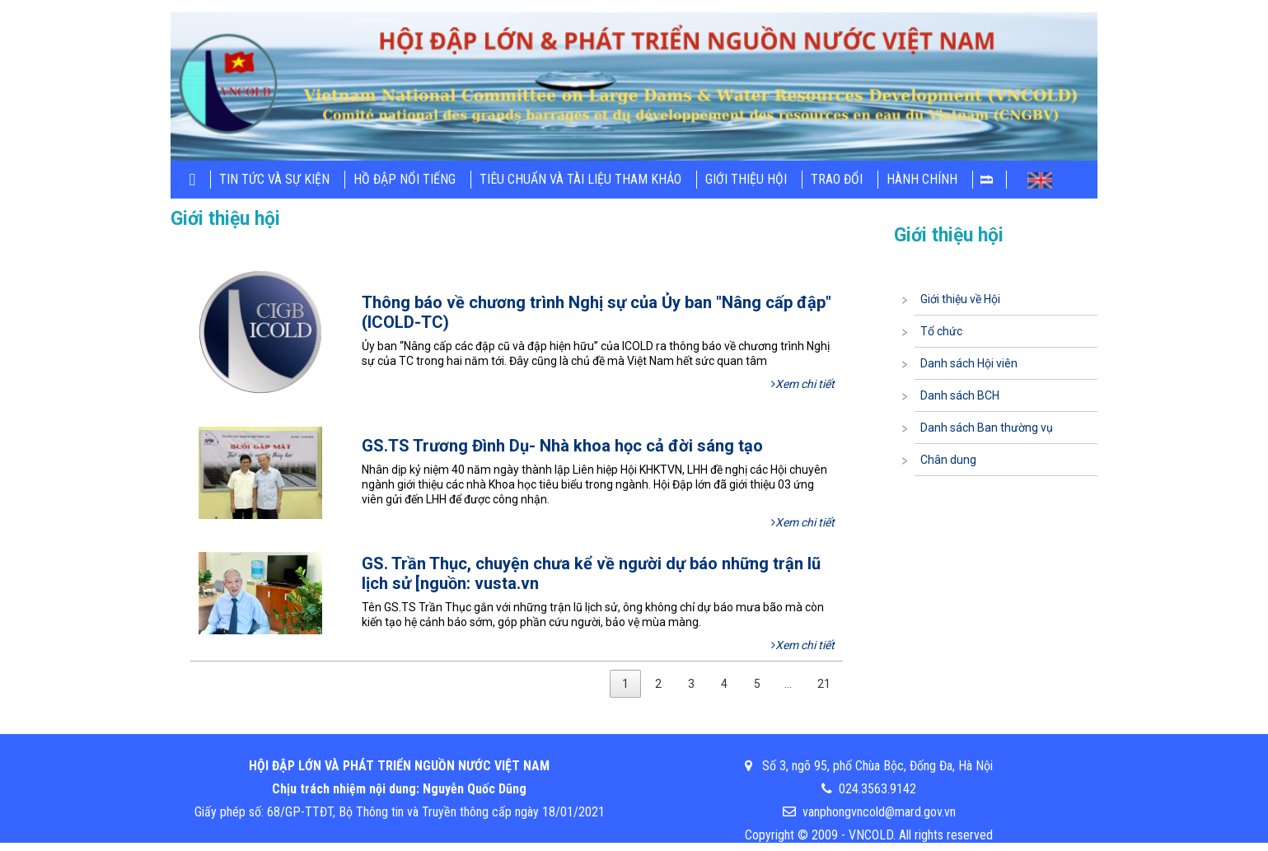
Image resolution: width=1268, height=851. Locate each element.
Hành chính (922, 179)
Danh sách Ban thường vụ (986, 427)
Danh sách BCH (959, 395)
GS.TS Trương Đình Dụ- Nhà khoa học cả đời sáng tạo (562, 446)
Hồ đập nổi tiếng (404, 179)
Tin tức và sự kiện (274, 179)
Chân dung (948, 459)
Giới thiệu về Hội (960, 299)
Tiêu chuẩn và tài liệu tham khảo (580, 179)
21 (824, 683)
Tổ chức (941, 331)
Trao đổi (837, 179)
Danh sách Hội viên (969, 363)
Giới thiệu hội (746, 179)
